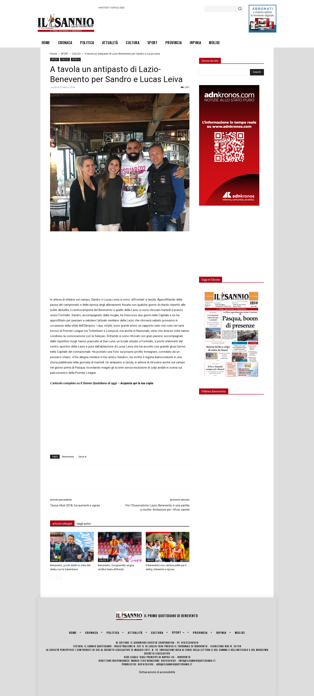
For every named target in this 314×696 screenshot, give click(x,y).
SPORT (64, 53)
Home (53, 53)
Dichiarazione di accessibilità (157, 672)
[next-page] (58, 577)
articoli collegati (62, 523)
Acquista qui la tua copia (136, 383)
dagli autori (84, 523)
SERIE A (76, 59)
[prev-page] (52, 577)
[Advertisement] (171, 23)
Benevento (68, 456)
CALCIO (76, 53)
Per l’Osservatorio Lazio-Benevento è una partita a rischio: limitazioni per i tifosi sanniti (157, 507)
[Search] (240, 9)
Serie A (82, 456)
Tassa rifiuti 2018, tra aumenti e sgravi (75, 505)
